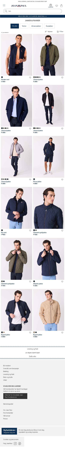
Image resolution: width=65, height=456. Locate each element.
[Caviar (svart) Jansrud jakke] (38, 77)
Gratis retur (32, 356)
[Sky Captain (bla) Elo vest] (2, 230)
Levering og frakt (32, 349)
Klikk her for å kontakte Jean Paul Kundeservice (14, 396)
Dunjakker (49, 26)
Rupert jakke (5, 335)
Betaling (5, 371)
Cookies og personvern (10, 439)
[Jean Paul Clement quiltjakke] (48, 208)
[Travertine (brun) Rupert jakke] (4, 332)
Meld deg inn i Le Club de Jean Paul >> (32, 16)
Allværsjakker (36, 26)
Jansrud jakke (38, 79)
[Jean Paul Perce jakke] (48, 157)
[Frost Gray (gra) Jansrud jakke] (39, 77)
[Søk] (6, 11)
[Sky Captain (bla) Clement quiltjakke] (34, 230)
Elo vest (3, 232)
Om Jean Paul (7, 410)
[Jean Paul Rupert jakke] (16, 310)
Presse (5, 419)
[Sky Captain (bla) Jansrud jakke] (36, 77)
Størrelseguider (8, 404)
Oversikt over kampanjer (11, 368)
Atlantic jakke (38, 284)
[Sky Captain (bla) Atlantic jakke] (34, 281)
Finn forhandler (8, 413)
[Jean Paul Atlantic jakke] (48, 259)
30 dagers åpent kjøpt (32, 352)
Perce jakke (37, 181)
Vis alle (14, 26)
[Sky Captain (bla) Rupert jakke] (2, 332)
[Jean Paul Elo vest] (16, 208)
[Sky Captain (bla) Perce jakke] (34, 179)
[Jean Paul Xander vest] (16, 55)
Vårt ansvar (6, 416)
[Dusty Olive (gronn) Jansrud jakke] (34, 77)
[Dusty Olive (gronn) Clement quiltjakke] (36, 230)
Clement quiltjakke (39, 232)
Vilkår (5, 380)
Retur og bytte (7, 377)
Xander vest (5, 79)
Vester (24, 26)
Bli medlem (7, 366)
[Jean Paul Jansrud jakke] (48, 55)
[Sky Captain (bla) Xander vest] (2, 77)
